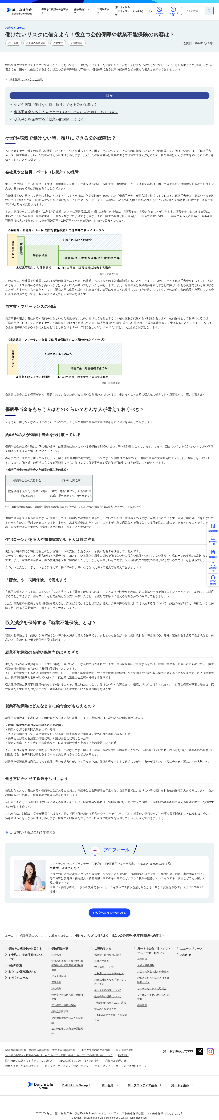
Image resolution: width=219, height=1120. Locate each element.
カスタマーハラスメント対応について (67, 1065)
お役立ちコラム (18, 977)
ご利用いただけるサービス (109, 973)
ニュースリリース (191, 948)
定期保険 (56, 982)
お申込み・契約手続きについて (25, 957)
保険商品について (82, 11)
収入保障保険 (58, 976)
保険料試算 (15, 965)
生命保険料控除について (107, 990)
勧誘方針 (123, 1055)
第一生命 (107, 1085)
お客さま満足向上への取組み (153, 971)
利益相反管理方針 (115, 1060)
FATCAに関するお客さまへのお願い (79, 1060)
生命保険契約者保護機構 (95, 1050)
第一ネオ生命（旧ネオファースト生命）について (133, 11)
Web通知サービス (104, 967)
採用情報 (142, 1005)
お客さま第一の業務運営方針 (22, 1065)
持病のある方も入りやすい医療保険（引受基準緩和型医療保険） (67, 965)
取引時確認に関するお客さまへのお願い (28, 1060)
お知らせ (185, 954)
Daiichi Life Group (75, 1085)
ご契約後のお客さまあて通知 (110, 1002)
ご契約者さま (103, 11)
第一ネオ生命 (180, 1085)
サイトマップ (102, 1065)
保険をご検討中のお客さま (54, 11)
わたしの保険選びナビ (22, 971)
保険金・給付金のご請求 (107, 954)
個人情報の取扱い (125, 1050)
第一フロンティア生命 (142, 1085)
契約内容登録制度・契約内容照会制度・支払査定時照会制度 (40, 1050)
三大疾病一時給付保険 (63, 1005)
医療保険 (56, 954)
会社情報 (142, 959)
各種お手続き (101, 961)
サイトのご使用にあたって (131, 1065)
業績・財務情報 (145, 965)
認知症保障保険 (59, 1011)
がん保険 (56, 988)
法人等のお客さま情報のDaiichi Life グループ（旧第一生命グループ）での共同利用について (59, 1055)
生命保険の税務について (107, 996)
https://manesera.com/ (153, 863)
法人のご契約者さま (105, 1009)
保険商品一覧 (59, 948)
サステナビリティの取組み (152, 988)
